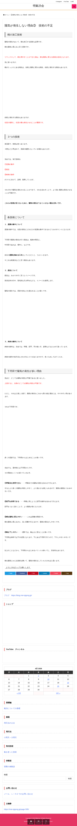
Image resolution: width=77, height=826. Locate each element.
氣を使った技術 (10, 752)
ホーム (7, 15)
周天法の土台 (9, 723)
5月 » (58, 693)
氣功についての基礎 (12, 708)
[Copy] (66, 573)
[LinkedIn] (44, 573)
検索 (6, 775)
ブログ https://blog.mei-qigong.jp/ (18, 595)
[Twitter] (10, 573)
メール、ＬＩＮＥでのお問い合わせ (18, 794)
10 (48, 679)
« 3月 (19, 693)
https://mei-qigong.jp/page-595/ (16, 809)
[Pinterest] (33, 573)
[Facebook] (21, 573)
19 (68, 683)
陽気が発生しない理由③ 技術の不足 (24, 15)
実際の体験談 (9, 767)
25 (58, 686)
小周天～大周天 (10, 737)
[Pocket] (55, 573)
